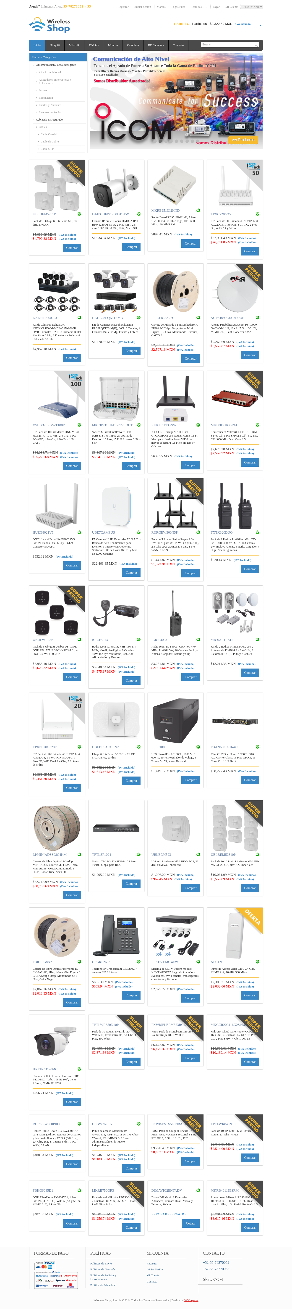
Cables (43, 127)
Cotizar (191, 1223)
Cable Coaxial (49, 134)
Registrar (122, 6)
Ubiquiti (55, 45)
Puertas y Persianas (50, 105)
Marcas (161, 6)
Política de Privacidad (103, 1285)
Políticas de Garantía (102, 1269)
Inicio (37, 45)
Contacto (181, 45)
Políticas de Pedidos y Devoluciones (103, 1277)
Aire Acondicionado (50, 72)
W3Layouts (191, 1300)
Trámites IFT (199, 6)
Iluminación (46, 97)
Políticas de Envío (101, 1263)
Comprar (72, 248)
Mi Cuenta (231, 6)
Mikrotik (75, 45)
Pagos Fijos (178, 6)
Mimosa (115, 45)
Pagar (216, 6)
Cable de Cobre (50, 141)
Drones (43, 90)
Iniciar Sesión (142, 6)
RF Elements (158, 45)
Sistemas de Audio (49, 112)
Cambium (135, 45)
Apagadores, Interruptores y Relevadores (55, 81)
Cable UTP (47, 148)
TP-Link (95, 45)
